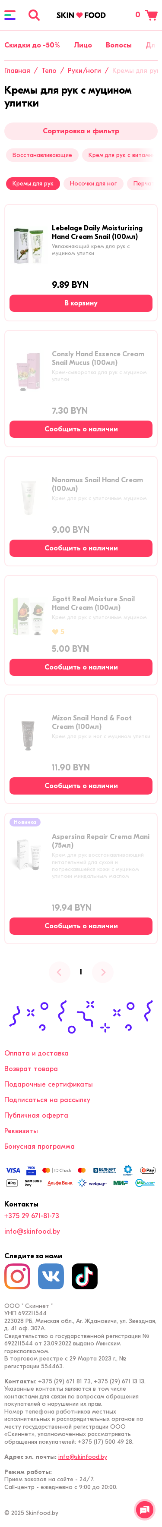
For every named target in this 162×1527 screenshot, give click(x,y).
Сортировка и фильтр (81, 131)
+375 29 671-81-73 (31, 1216)
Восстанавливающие (42, 155)
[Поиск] (34, 15)
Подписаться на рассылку (47, 1100)
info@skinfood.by (32, 1231)
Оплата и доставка (36, 1053)
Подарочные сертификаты (48, 1084)
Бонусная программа (39, 1146)
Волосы (119, 45)
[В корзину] (81, 303)
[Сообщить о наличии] (81, 429)
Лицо (83, 45)
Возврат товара (31, 1069)
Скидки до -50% (32, 45)
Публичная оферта (36, 1115)
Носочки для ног (93, 183)
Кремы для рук (33, 183)
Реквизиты (21, 1131)
